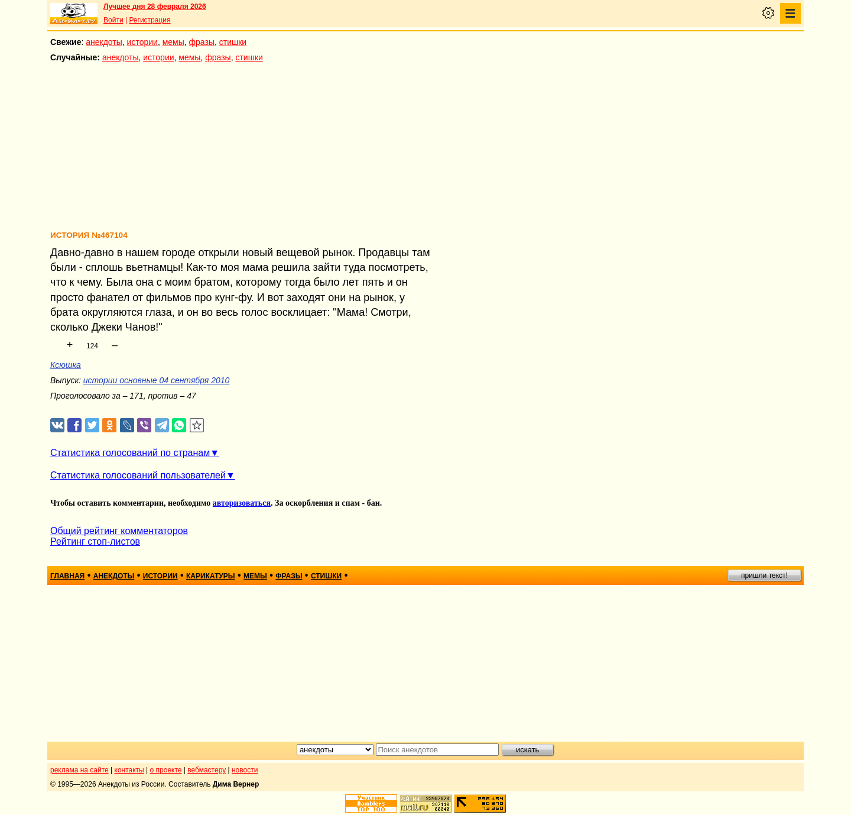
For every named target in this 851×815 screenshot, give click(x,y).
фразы (202, 42)
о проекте (166, 770)
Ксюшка (65, 365)
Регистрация (149, 20)
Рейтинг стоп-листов (95, 541)
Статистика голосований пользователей (138, 475)
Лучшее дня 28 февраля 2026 (154, 6)
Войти (113, 20)
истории (142, 42)
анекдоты (104, 42)
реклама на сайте (79, 770)
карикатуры (210, 576)
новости (245, 770)
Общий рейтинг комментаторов (119, 531)
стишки (232, 42)
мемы (173, 42)
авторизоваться (242, 503)
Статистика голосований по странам (130, 453)
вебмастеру (206, 770)
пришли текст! (764, 575)
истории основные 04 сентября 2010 (156, 380)
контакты (129, 770)
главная (67, 576)
